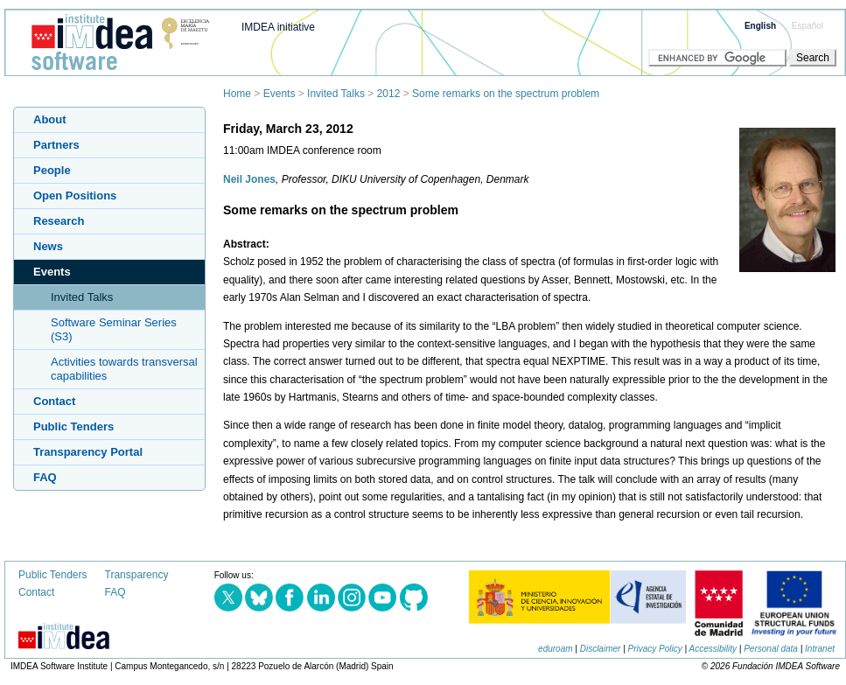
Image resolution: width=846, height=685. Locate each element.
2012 (389, 93)
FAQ (45, 477)
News (48, 246)
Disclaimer (600, 649)
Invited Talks (336, 93)
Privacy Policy (655, 649)
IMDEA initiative (278, 27)
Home (237, 93)
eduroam (555, 649)
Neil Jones (249, 179)
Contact (54, 401)
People (52, 170)
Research (59, 220)
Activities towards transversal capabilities (124, 368)
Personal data (771, 649)
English (760, 26)
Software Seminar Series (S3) (114, 329)
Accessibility (713, 649)
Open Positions (74, 195)
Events (279, 93)
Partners (56, 144)
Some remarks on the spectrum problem (505, 93)
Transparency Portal (88, 451)
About (49, 119)
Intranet (820, 649)
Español (807, 26)
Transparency (137, 575)
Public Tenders (73, 426)
